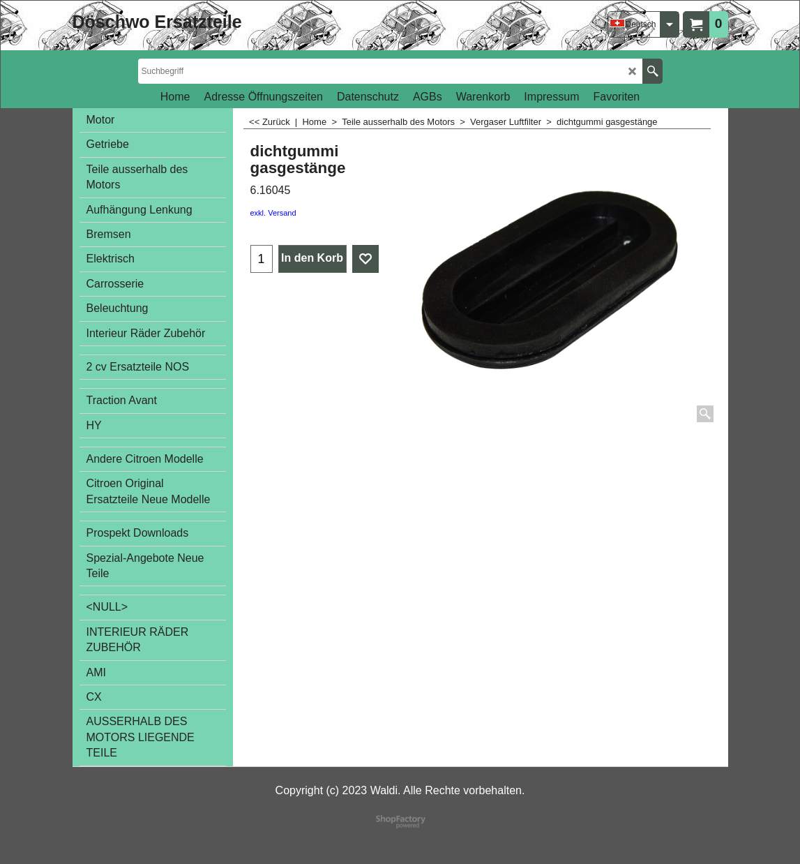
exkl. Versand (273, 213)
